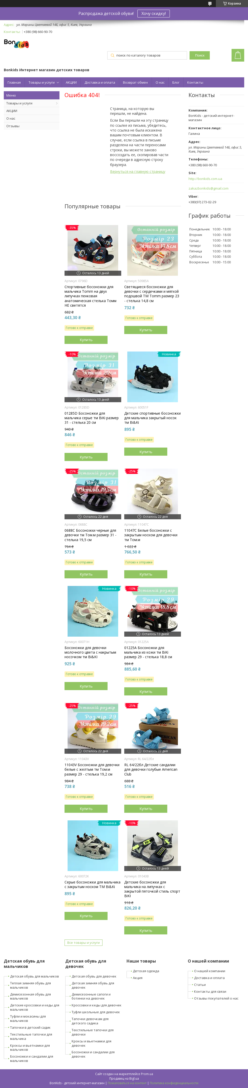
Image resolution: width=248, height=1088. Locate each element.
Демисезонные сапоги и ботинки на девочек (91, 996)
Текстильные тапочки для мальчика (31, 1036)
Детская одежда (146, 971)
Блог (175, 82)
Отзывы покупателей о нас (216, 998)
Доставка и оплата (100, 82)
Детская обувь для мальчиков (34, 976)
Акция (137, 977)
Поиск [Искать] (199, 55)
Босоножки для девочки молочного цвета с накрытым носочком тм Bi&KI (90, 652)
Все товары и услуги (83, 942)
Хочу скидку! (153, 13)
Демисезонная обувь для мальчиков (30, 996)
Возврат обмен (135, 82)
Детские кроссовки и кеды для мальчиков (34, 1007)
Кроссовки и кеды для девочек (96, 1005)
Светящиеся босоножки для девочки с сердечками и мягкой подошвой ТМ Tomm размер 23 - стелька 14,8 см (151, 294)
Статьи (200, 984)
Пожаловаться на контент (127, 1083)
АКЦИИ (71, 82)
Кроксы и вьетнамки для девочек (91, 1043)
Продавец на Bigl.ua (124, 1078)
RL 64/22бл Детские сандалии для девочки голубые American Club (150, 769)
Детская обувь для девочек (94, 976)
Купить (86, 339)
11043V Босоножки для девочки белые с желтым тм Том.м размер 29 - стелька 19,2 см (92, 769)
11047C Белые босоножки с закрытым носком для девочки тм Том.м (150, 535)
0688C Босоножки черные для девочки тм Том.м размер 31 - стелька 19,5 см (90, 535)
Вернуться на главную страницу (137, 171)
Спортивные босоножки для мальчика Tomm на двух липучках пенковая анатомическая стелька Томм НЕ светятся (90, 296)
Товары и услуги (42, 82)
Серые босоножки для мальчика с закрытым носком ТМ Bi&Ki (92, 884)
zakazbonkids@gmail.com (209, 188)
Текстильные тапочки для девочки (93, 1032)
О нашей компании (209, 971)
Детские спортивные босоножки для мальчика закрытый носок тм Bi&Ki (152, 418)
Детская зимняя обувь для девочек (93, 985)
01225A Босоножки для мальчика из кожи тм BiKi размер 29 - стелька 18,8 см (148, 652)
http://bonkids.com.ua (205, 179)
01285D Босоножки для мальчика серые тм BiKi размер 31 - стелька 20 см (92, 418)
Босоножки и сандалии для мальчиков (31, 1058)
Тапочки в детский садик (30, 1027)
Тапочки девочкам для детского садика (90, 1021)
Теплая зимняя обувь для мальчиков (30, 985)
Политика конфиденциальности (174, 1083)
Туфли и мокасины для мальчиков (28, 1018)
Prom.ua (147, 1074)
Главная (14, 82)
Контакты (195, 82)
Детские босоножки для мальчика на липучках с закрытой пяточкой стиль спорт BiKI (152, 889)
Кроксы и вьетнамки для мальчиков (30, 1047)
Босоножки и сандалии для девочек (93, 1054)
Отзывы (12, 126)
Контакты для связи (210, 991)
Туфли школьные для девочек (96, 1012)
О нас (160, 82)
